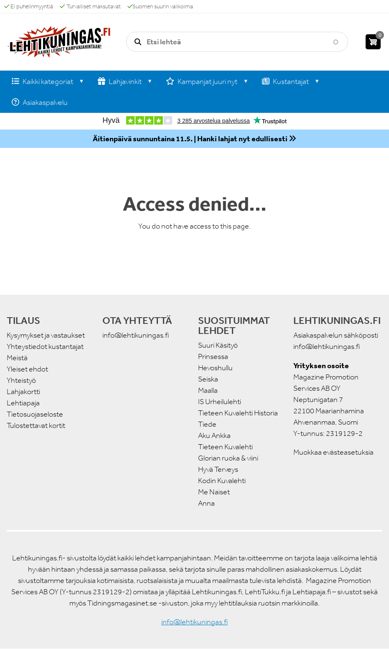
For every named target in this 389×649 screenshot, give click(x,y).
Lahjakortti (23, 391)
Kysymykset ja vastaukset (46, 335)
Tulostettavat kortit (36, 425)
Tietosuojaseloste (35, 414)
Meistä (17, 357)
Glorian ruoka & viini (228, 458)
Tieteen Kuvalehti (225, 446)
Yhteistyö (21, 380)
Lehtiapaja (23, 402)
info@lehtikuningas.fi (135, 335)
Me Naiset (214, 491)
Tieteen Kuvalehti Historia (238, 412)
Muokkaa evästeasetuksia (333, 452)
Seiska (208, 379)
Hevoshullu (215, 367)
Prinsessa (213, 356)
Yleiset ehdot (27, 369)
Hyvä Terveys (218, 469)
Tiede (207, 424)
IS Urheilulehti (219, 401)
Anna (206, 503)
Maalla (208, 390)
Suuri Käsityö (218, 345)
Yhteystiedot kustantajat (45, 346)
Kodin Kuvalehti (222, 480)
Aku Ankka (214, 435)
